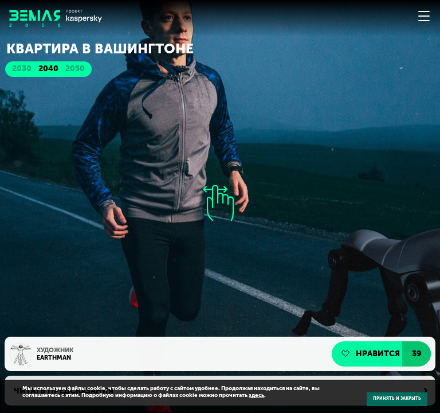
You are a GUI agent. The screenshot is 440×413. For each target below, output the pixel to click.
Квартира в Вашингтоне (100, 49)
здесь (256, 395)
